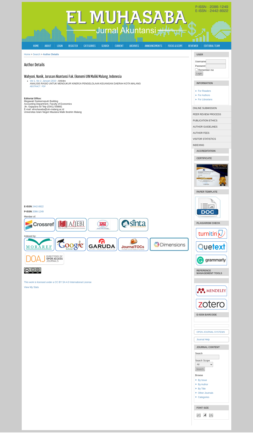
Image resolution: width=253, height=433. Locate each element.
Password (200, 66)
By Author (203, 384)
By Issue (202, 380)
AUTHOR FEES (201, 133)
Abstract (35, 86)
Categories (203, 397)
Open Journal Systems (211, 332)
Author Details (51, 54)
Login (60, 45)
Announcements (153, 45)
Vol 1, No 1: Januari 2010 (43, 81)
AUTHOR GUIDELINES (205, 126)
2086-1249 (37, 211)
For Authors (204, 95)
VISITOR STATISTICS (204, 139)
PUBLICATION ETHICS (205, 120)
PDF (44, 86)
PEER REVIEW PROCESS (207, 114)
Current (119, 45)
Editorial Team (212, 45)
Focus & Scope (175, 45)
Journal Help (203, 339)
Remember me (206, 70)
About (48, 45)
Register (73, 45)
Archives (134, 45)
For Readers (204, 91)
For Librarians (205, 99)
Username (200, 61)
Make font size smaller (199, 415)
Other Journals (205, 393)
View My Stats (31, 287)
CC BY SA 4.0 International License (73, 282)
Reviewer (193, 45)
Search (105, 45)
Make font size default (205, 415)
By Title (201, 388)
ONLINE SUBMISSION (205, 108)
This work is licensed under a (39, 282)
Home (36, 45)
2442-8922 (37, 206)
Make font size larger (211, 415)
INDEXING (198, 145)
